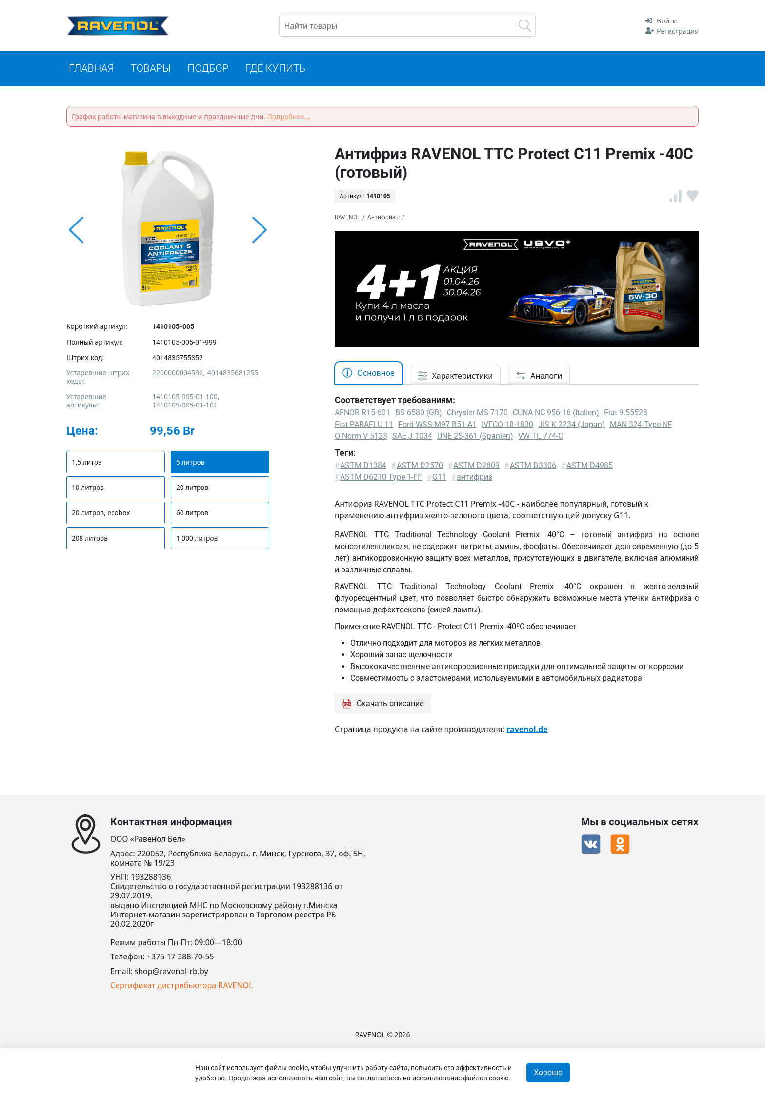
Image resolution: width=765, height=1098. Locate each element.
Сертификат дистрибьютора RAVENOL (181, 985)
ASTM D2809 (476, 466)
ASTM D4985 (589, 466)
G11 (439, 478)
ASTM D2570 (420, 466)
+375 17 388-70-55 (180, 957)
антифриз (474, 478)
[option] (167, 231)
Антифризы (383, 218)
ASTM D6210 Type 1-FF (381, 478)
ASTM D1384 (363, 466)
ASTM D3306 (533, 466)
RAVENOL (347, 218)
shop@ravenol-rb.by (171, 971)
